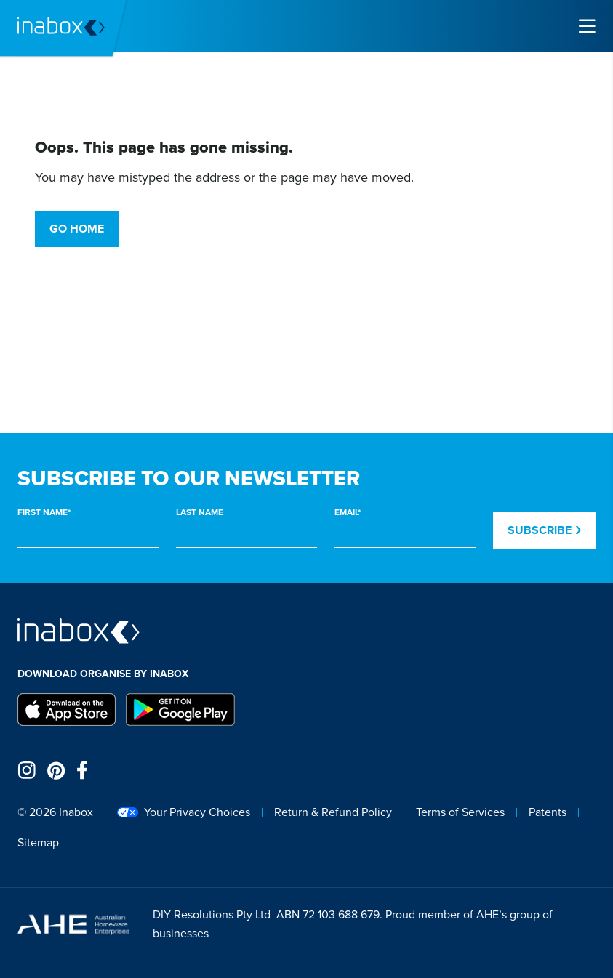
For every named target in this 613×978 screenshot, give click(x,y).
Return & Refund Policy (333, 812)
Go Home (76, 228)
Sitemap (38, 842)
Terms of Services (460, 812)
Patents (547, 812)
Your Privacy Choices (183, 812)
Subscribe (544, 530)
